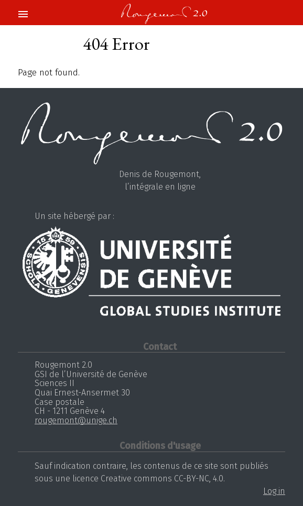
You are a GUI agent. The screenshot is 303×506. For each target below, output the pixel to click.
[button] (22, 14)
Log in (274, 491)
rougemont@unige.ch (76, 420)
